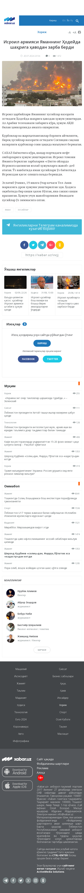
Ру (72, 20)
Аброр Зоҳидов (27, 602)
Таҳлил (63, 726)
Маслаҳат (63, 733)
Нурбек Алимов (27, 591)
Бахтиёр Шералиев (29, 625)
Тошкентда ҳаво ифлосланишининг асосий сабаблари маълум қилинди (40, 540)
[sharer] (24, 245)
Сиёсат (7, 408)
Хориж (42, 32)
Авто (21, 733)
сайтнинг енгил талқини (55, 867)
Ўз (68, 20)
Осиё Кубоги (63, 719)
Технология (10, 422)
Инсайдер (62, 697)
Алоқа (41, 772)
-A (69, 32)
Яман (8, 210)
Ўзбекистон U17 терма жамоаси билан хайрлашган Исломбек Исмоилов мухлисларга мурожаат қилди (40, 514)
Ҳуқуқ (63, 683)
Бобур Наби (25, 613)
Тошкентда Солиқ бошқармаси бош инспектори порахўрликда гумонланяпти (40, 500)
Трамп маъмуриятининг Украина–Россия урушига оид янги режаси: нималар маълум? (38, 472)
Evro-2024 (21, 719)
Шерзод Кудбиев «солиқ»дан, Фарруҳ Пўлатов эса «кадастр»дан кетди (41, 457)
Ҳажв (63, 690)
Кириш (53, 20)
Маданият (9, 522)
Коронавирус (21, 726)
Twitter (52, 359)
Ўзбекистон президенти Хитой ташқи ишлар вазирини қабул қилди (39, 414)
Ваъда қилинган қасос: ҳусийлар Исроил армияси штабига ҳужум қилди (13, 303)
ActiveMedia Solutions (50, 871)
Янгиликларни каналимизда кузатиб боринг (45, 227)
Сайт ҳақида (45, 759)
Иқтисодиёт (21, 676)
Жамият (8, 437)
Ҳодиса (34, 292)
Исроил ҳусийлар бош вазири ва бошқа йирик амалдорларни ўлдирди (41, 303)
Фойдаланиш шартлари (53, 764)
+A (74, 32)
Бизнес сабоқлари (63, 676)
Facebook (28, 359)
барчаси (42, 650)
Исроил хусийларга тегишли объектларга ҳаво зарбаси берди (68, 302)
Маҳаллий (21, 669)
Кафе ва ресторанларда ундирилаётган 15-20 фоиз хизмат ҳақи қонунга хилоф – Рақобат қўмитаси (41, 443)
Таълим (21, 690)
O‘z (63, 20)
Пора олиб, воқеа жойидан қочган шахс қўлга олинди (35, 568)
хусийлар (23, 210)
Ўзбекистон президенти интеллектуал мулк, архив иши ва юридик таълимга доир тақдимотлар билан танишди (38, 429)
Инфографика (21, 741)
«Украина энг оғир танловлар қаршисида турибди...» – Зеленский (35, 399)
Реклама (42, 768)
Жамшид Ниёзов (28, 636)
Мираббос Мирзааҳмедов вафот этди (26, 527)
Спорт (7, 508)
